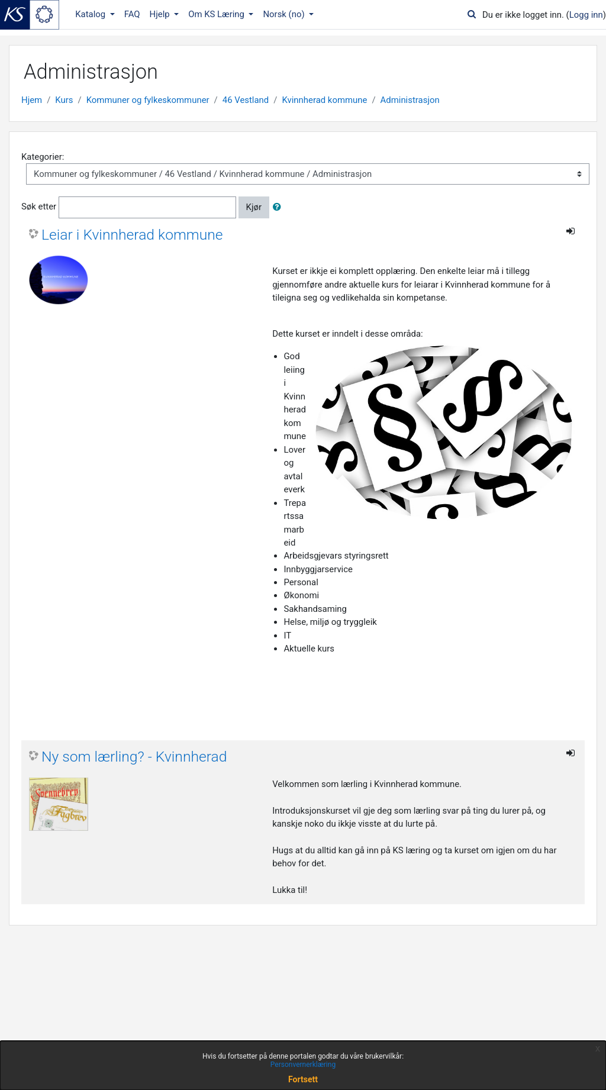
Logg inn (586, 14)
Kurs (64, 100)
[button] (279, 207)
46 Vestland (246, 100)
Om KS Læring (217, 14)
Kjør (254, 207)
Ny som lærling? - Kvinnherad (134, 756)
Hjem (31, 100)
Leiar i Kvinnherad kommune (132, 234)
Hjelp (161, 14)
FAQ (132, 14)
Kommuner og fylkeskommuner (147, 100)
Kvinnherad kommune (324, 100)
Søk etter (38, 207)
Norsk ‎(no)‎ (285, 14)
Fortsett (303, 1079)
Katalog (91, 14)
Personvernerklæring (303, 1064)
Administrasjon (410, 100)
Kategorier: (42, 156)
